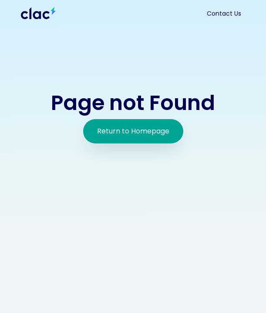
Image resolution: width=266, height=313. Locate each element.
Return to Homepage (133, 131)
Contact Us (224, 13)
